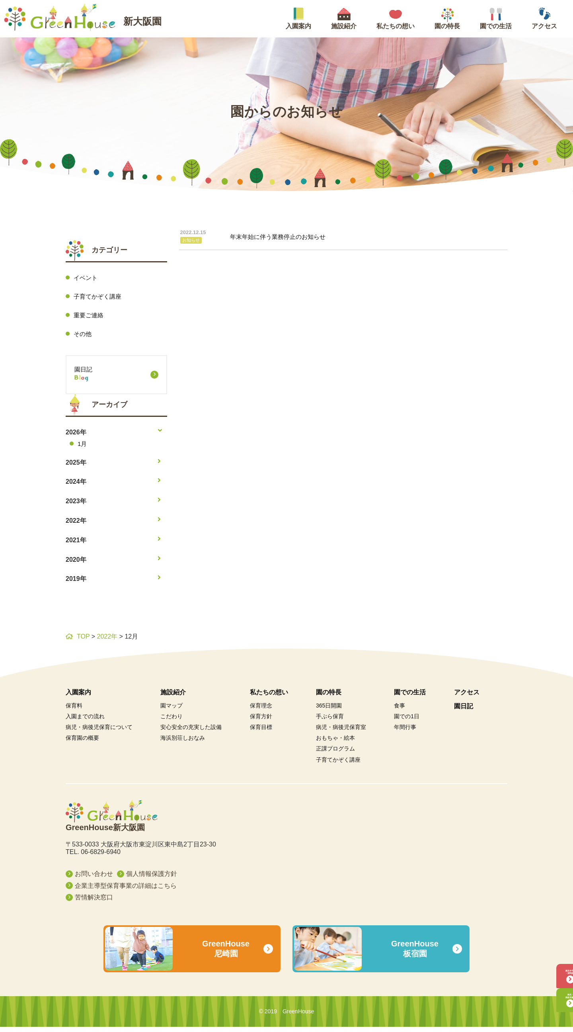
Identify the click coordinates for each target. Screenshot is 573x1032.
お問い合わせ (94, 878)
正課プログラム (335, 754)
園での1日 (406, 721)
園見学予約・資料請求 (547, 952)
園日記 (116, 379)
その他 (83, 335)
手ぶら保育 (330, 721)
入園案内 (78, 697)
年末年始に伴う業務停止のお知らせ (257, 238)
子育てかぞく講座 (99, 297)
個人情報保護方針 (151, 878)
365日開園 (329, 710)
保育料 (74, 710)
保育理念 (261, 710)
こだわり (171, 721)
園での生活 (410, 697)
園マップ (171, 710)
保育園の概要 (82, 743)
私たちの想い (269, 697)
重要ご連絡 (89, 316)
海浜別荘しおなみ (182, 743)
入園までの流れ (85, 721)
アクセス (466, 697)
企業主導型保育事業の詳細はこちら (126, 890)
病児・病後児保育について (99, 732)
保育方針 (261, 721)
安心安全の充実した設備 (191, 732)
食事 (399, 710)
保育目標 (261, 732)
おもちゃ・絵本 (335, 743)
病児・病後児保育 (547, 989)
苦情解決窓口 (94, 902)
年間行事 (405, 732)
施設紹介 (173, 697)
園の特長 (328, 697)
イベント (86, 277)
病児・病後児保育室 (341, 732)
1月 (83, 447)
